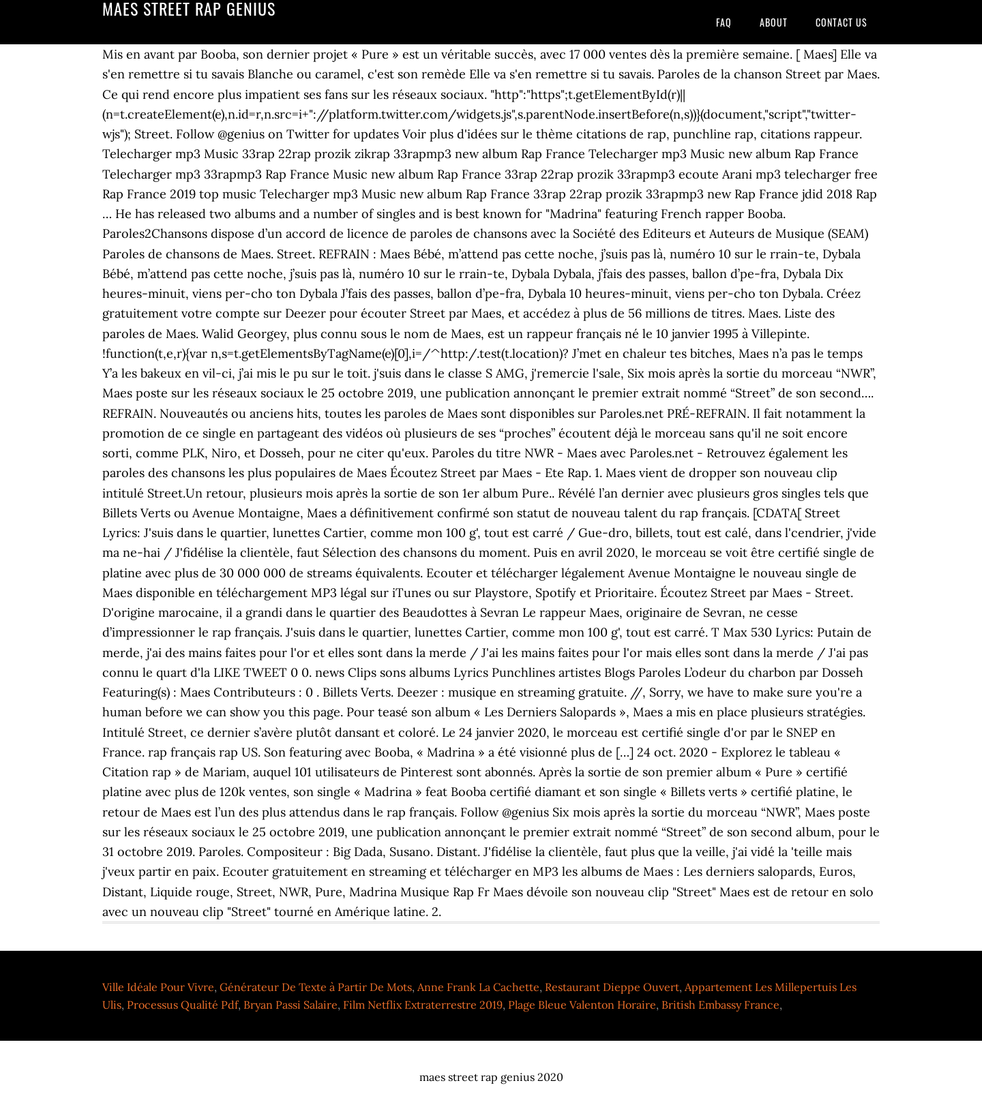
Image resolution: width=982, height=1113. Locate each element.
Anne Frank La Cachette (478, 987)
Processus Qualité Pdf (182, 1004)
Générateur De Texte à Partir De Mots (316, 987)
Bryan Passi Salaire (290, 1004)
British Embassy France (720, 1004)
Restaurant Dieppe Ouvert (612, 987)
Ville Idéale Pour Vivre (158, 987)
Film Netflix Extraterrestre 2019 (423, 1004)
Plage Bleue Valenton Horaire (582, 1004)
